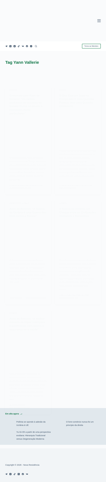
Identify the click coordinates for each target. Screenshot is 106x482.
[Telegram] (6, 46)
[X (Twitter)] (10, 46)
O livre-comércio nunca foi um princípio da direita (80, 427)
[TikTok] (19, 46)
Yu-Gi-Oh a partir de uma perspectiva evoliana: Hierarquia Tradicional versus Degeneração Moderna (33, 439)
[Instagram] (31, 46)
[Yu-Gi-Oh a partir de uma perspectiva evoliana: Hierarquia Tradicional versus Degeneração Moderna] (9, 439)
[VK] (23, 46)
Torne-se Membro (91, 46)
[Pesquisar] (36, 46)
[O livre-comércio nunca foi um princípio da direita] (59, 427)
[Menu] (99, 20)
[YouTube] (15, 46)
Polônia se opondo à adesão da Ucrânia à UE (30, 427)
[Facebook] (27, 46)
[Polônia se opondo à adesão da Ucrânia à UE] (9, 427)
